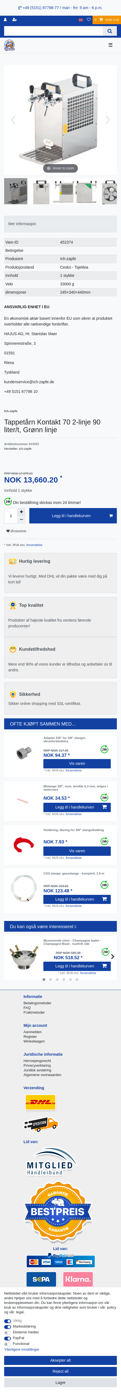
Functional (21, 1344)
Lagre (60, 1382)
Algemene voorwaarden (42, 1075)
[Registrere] (15, 20)
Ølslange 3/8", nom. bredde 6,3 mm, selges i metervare (75, 788)
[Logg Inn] (6, 20)
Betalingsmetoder (37, 1003)
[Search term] (53, 31)
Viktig (17, 1320)
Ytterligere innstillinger (21, 1349)
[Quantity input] (10, 515)
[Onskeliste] (89, 20)
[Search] (110, 31)
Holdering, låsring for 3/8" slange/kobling (73, 830)
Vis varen (77, 763)
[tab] (60, 224)
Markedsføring (24, 1326)
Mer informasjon (22, 224)
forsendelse (34, 545)
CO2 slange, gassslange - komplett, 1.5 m (73, 873)
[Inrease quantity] (21, 512)
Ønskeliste (16, 531)
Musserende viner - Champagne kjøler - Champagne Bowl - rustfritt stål (72, 942)
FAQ (27, 1008)
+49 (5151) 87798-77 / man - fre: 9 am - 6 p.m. (60, 7)
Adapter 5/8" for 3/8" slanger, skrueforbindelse (64, 739)
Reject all (60, 1371)
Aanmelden (32, 1032)
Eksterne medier (26, 1332)
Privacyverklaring (37, 1065)
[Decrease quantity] (21, 519)
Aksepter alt (60, 1360)
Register (30, 1037)
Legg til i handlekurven (82, 516)
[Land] (81, 20)
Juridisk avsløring (37, 1070)
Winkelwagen (34, 1041)
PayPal (18, 1338)
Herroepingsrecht (37, 1061)
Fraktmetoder (34, 1012)
